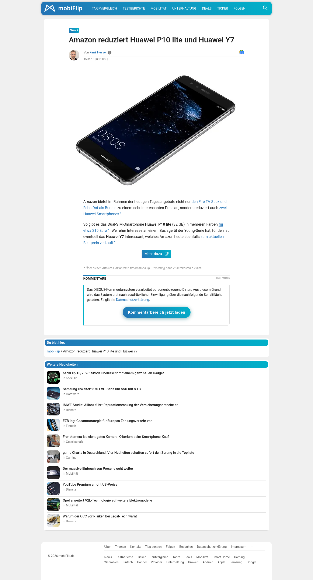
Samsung (236, 562)
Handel (142, 562)
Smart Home (221, 557)
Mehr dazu (156, 254)
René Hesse (98, 52)
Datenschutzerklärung (132, 300)
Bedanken (186, 547)
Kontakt (135, 547)
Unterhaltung (184, 8)
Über (107, 547)
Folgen (240, 8)
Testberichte (134, 8)
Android (208, 562)
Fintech (128, 562)
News (108, 557)
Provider (156, 562)
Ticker (222, 8)
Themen (120, 547)
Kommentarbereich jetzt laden (156, 312)
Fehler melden (222, 278)
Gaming (239, 557)
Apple (221, 562)
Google (251, 562)
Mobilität (159, 8)
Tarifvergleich (104, 8)
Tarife (176, 557)
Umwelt (193, 562)
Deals (207, 8)
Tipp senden (153, 547)
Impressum (238, 547)
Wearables (111, 562)
